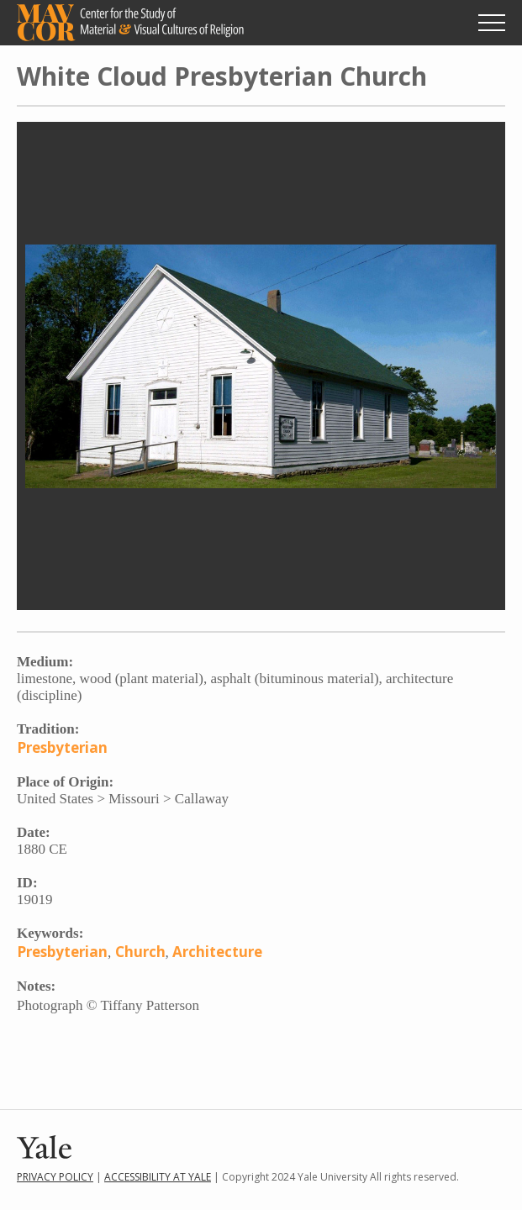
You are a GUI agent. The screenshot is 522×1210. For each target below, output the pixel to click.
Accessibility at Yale (157, 1177)
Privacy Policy (55, 1177)
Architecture (217, 951)
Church (140, 951)
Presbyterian (62, 747)
